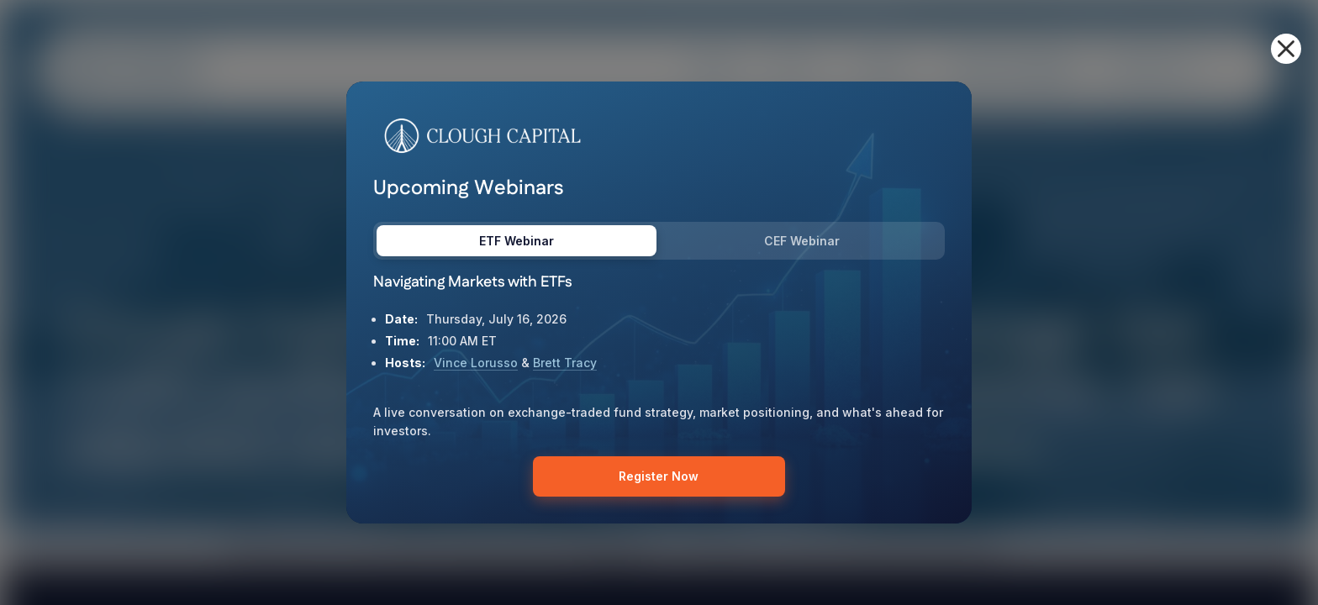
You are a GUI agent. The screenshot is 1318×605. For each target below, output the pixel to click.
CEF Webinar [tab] (802, 241)
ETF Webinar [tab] (516, 241)
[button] (1286, 49)
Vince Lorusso (476, 362)
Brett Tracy (565, 362)
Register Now (659, 476)
